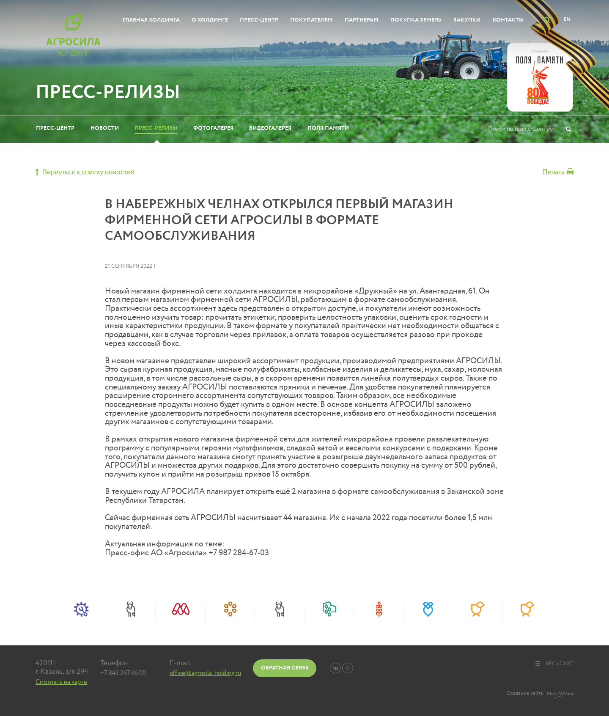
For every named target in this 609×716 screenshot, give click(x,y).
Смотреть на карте (61, 682)
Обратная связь (285, 667)
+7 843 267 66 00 (123, 673)
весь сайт (554, 664)
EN (567, 19)
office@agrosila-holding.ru (205, 673)
